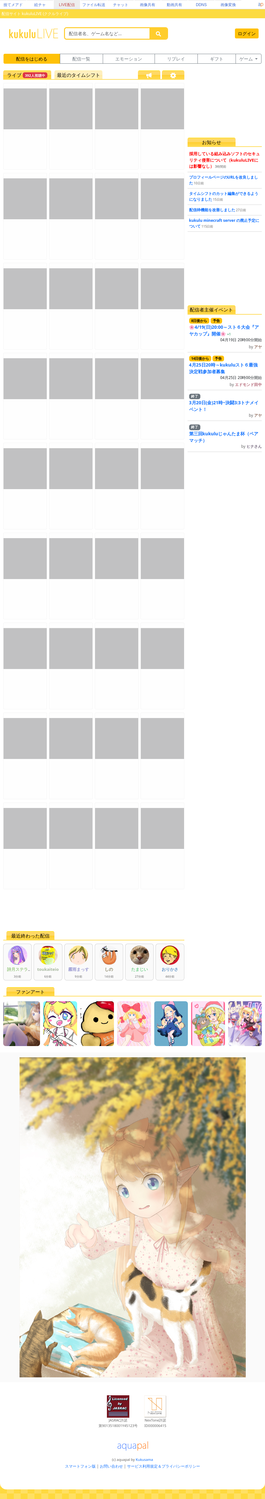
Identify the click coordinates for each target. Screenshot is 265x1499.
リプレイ (176, 59)
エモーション (128, 59)
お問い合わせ (111, 1466)
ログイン (247, 33)
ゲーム (246, 59)
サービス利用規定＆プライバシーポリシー (163, 1466)
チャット (120, 5)
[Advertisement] (93, 910)
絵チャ (40, 5)
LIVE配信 (67, 5)
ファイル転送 (93, 5)
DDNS (201, 5)
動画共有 (174, 5)
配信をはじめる (31, 59)
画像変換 (228, 5)
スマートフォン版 (80, 1466)
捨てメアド (13, 5)
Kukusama (144, 1459)
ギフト (216, 59)
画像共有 (147, 5)
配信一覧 (81, 59)
